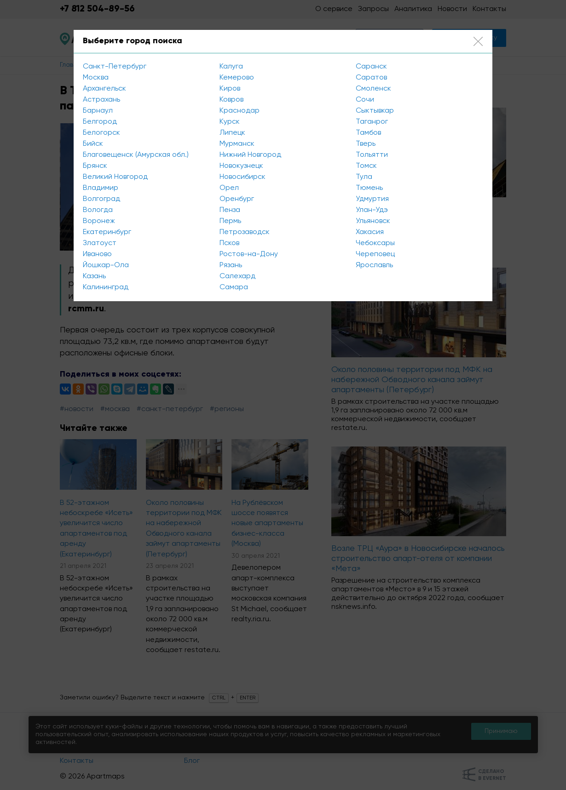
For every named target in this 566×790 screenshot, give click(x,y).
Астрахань (101, 99)
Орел (229, 188)
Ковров (231, 99)
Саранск (371, 66)
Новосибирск (242, 177)
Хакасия (370, 232)
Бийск (93, 144)
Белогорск (101, 133)
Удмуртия (372, 199)
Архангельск (104, 88)
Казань (94, 276)
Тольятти (372, 155)
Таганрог (372, 122)
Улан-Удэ (372, 210)
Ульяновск (373, 221)
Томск (366, 166)
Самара (233, 287)
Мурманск (236, 144)
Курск (229, 122)
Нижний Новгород (250, 155)
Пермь (230, 221)
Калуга (231, 66)
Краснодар (239, 110)
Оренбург (236, 199)
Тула (364, 177)
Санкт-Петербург (114, 66)
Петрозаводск (244, 232)
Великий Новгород (115, 177)
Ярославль (374, 265)
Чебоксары (375, 243)
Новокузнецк (241, 166)
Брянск (95, 166)
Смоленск (373, 88)
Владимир (100, 188)
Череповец (375, 254)
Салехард (237, 276)
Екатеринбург (107, 232)
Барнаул (98, 110)
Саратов (371, 77)
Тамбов (368, 133)
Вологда (98, 210)
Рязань (230, 265)
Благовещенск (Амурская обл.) (136, 155)
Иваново (97, 254)
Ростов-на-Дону (248, 254)
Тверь (365, 144)
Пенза (229, 210)
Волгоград (101, 199)
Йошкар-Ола (106, 265)
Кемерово (236, 77)
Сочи (365, 99)
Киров (229, 88)
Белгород (100, 122)
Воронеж (99, 221)
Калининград (105, 287)
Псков (229, 243)
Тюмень (369, 188)
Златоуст (99, 243)
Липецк (232, 133)
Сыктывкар (375, 110)
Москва (96, 77)
